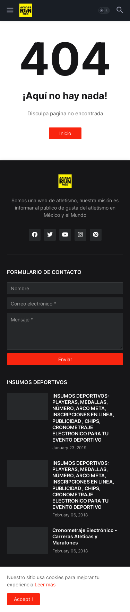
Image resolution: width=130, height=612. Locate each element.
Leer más (45, 584)
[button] (9, 10)
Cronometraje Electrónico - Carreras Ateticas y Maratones (84, 536)
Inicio (65, 133)
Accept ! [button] (23, 599)
